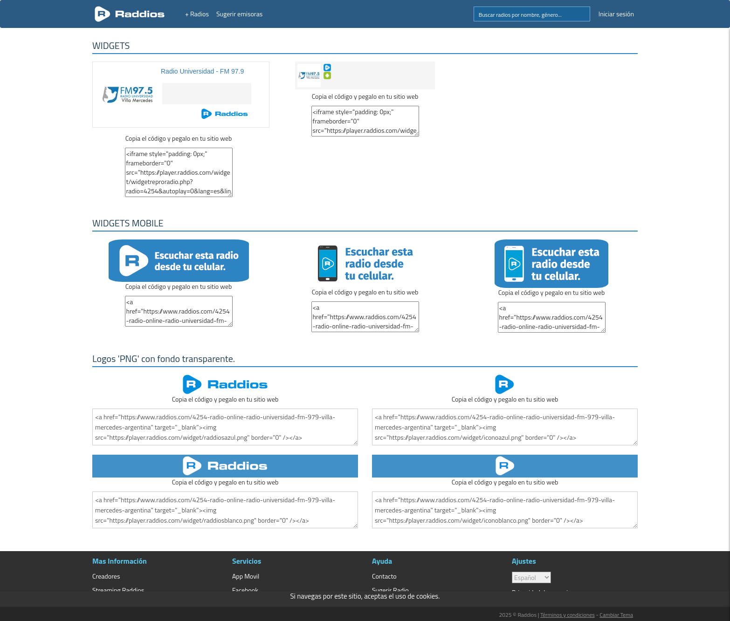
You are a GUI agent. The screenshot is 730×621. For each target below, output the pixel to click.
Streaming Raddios (118, 590)
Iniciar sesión (616, 14)
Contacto (384, 576)
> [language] (531, 577)
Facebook (245, 590)
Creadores (106, 576)
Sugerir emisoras (239, 14)
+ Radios (197, 14)
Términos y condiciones (567, 614)
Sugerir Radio (390, 590)
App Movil (245, 576)
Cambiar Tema (616, 614)
